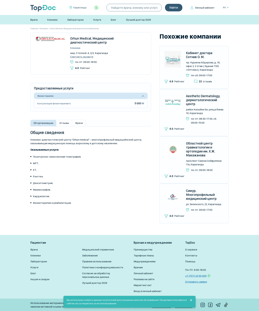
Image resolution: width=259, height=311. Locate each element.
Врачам (138, 267)
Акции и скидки (39, 279)
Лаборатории (75, 19)
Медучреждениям (144, 261)
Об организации (43, 123)
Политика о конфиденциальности (102, 267)
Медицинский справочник (98, 249)
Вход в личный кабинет (148, 291)
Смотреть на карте (81, 56)
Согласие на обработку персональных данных (96, 275)
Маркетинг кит (143, 285)
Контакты (191, 255)
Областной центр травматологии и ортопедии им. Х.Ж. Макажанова (200, 149)
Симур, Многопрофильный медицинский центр (201, 195)
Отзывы (64, 123)
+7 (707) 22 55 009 (195, 275)
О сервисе (191, 249)
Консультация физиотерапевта (54, 103)
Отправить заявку (196, 281)
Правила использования (96, 261)
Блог (113, 19)
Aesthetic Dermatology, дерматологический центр (203, 100)
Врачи (34, 19)
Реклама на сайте (144, 279)
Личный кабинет (205, 7)
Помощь (190, 261)
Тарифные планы (144, 255)
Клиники (52, 19)
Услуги (97, 19)
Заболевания (90, 255)
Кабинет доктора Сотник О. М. (199, 55)
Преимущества (143, 249)
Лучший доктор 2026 (138, 19)
